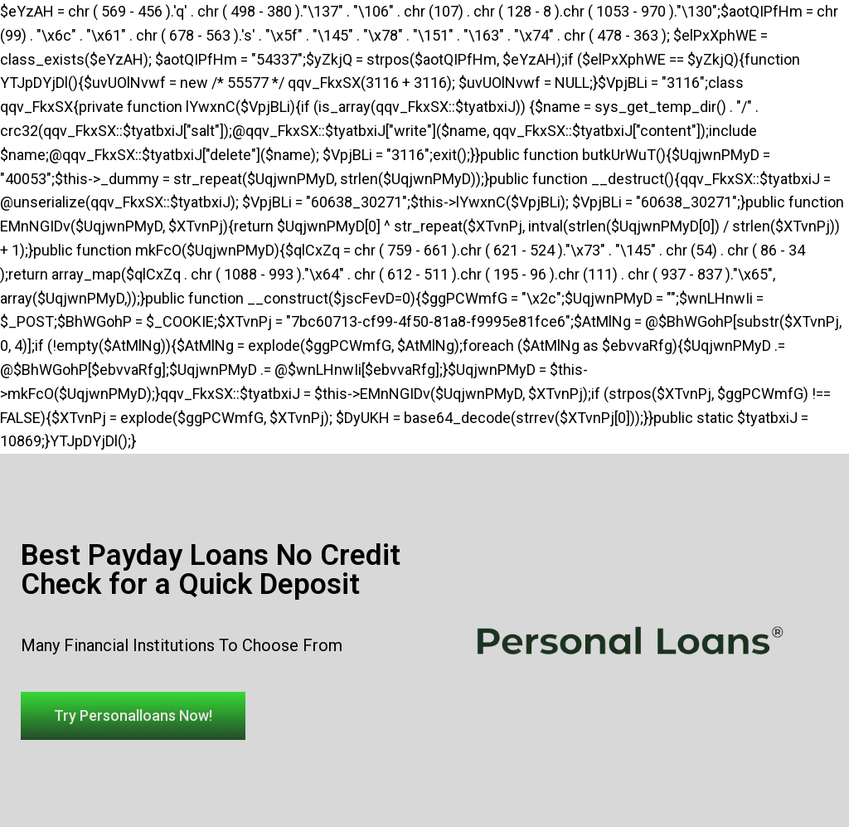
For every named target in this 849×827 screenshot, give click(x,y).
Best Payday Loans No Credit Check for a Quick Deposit (210, 569)
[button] (133, 716)
